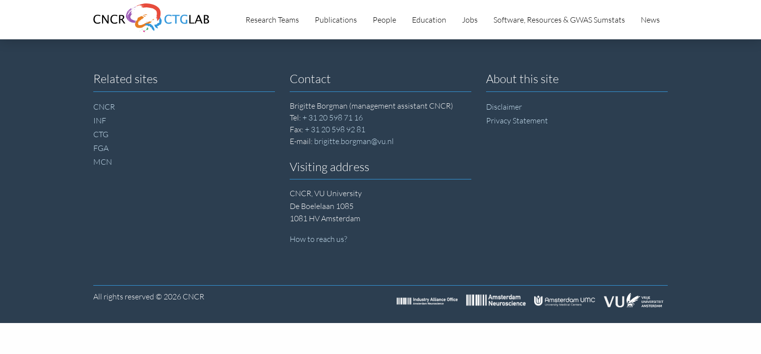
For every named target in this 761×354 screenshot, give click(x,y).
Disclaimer (504, 107)
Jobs (470, 20)
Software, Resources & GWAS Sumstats (559, 20)
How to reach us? (318, 239)
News (650, 20)
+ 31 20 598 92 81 (335, 129)
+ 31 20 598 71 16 (332, 117)
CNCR (104, 107)
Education (429, 20)
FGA (101, 148)
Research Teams (272, 20)
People (384, 20)
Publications (336, 20)
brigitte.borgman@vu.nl (354, 141)
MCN (102, 162)
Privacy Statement (517, 120)
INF (99, 120)
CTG (101, 134)
